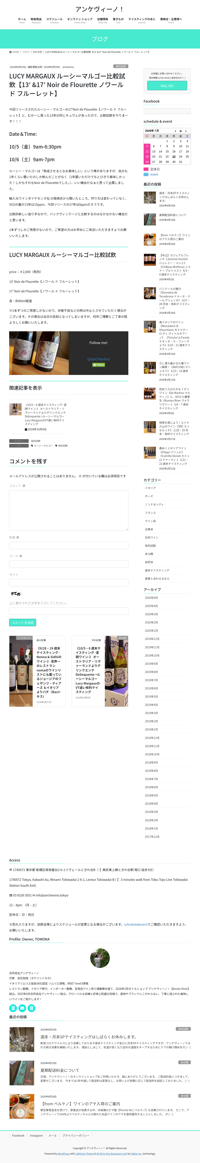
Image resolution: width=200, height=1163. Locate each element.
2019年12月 (152, 639)
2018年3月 (151, 812)
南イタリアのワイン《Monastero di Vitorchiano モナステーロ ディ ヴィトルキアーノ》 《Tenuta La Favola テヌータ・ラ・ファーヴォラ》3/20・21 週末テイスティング (174, 335)
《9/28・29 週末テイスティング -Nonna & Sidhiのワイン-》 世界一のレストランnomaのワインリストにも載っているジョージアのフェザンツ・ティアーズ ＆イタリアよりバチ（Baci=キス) (49, 672)
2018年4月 (151, 803)
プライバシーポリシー (76, 1135)
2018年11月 (152, 746)
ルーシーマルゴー (43, 445)
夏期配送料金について (173, 215)
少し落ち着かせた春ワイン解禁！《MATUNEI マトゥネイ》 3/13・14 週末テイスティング (175, 369)
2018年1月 (151, 828)
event (154, 174)
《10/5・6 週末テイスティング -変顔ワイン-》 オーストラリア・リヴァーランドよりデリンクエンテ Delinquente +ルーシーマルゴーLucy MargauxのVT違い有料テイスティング (46, 414)
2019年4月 (151, 705)
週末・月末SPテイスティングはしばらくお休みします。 (174, 197)
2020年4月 (151, 606)
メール (15, 555)
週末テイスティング (157, 570)
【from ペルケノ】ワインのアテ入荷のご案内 (174, 237)
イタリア (150, 488)
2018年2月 (151, 820)
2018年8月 (151, 771)
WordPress (64, 1153)
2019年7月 (151, 680)
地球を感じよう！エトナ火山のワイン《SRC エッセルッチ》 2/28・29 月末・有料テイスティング (174, 428)
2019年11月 (152, 647)
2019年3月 (151, 713)
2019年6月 (151, 688)
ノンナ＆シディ (154, 504)
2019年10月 (152, 655)
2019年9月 (151, 664)
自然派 (149, 562)
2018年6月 (151, 787)
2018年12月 (152, 738)
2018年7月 (151, 779)
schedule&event (135, 924)
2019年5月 (151, 696)
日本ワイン (152, 537)
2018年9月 (151, 762)
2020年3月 (151, 614)
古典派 (149, 529)
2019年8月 (151, 672)
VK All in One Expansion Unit (111, 1153)
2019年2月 (151, 721)
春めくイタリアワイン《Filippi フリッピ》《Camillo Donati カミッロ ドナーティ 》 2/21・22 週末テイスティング (174, 455)
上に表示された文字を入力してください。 (38, 603)
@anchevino (98, 359)
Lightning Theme (84, 1153)
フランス (150, 513)
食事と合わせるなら (157, 578)
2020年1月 (151, 630)
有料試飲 (121, 66)
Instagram (36, 1135)
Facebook (18, 1135)
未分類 (149, 554)
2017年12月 (152, 837)
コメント (17, 485)
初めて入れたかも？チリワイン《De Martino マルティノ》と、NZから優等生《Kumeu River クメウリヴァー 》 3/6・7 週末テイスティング (174, 398)
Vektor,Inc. (136, 1153)
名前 (14, 537)
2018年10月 (152, 754)
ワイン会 (150, 521)
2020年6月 (151, 598)
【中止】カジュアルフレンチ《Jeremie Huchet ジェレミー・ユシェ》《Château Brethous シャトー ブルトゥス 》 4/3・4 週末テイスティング (175, 264)
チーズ (149, 496)
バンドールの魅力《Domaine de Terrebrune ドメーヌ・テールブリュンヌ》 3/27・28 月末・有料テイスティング (174, 298)
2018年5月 (151, 795)
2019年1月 (151, 729)
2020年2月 (151, 622)
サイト (14, 574)
